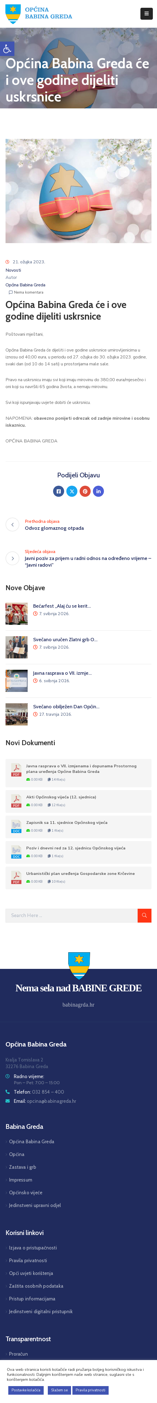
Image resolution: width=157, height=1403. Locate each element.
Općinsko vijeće (25, 1192)
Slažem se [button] (59, 1390)
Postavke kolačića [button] (26, 1390)
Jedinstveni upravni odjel (35, 1205)
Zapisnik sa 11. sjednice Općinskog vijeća (67, 822)
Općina (16, 1154)
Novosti (13, 270)
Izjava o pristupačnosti (33, 1248)
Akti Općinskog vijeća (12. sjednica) (61, 797)
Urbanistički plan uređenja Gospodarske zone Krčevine (80, 873)
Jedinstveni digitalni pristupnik (41, 1311)
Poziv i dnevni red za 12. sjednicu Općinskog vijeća (75, 848)
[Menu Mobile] (146, 14)
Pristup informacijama (32, 1299)
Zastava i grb (22, 1167)
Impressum (20, 1180)
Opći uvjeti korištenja (31, 1273)
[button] (7, 49)
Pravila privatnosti (28, 1260)
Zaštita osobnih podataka (36, 1286)
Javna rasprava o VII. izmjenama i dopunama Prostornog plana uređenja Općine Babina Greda (81, 768)
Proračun (18, 1354)
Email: (45, 1101)
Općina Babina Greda (25, 285)
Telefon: (39, 1092)
